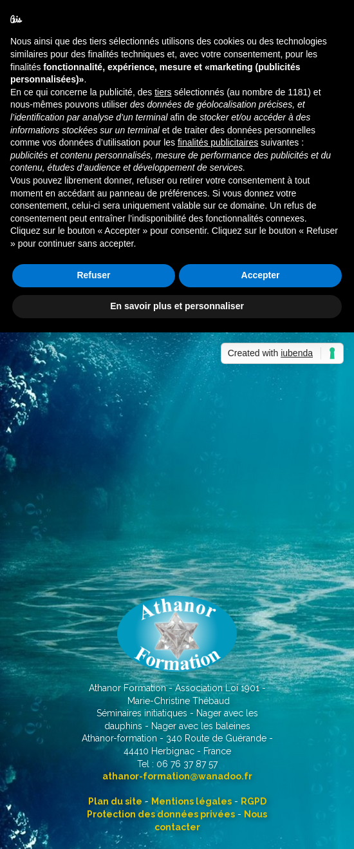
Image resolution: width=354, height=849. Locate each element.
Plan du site (115, 801)
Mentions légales (191, 801)
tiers (162, 92)
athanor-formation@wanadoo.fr (177, 776)
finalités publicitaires (218, 142)
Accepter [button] (260, 275)
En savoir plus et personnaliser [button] (177, 306)
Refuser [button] (93, 275)
